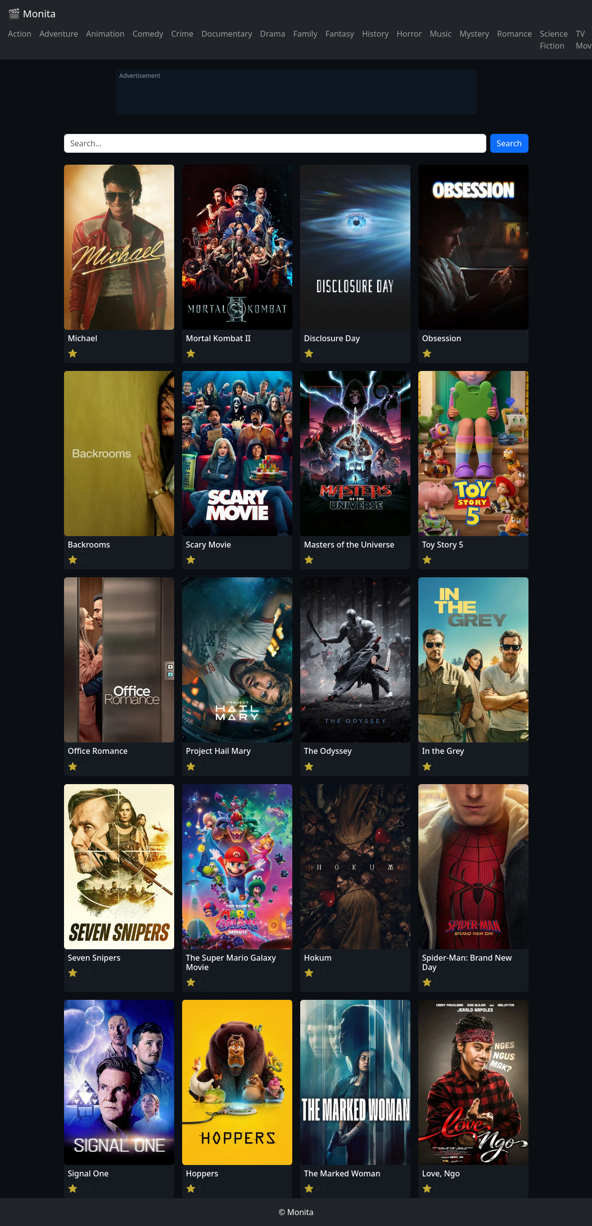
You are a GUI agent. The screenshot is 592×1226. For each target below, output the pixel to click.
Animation (105, 33)
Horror (409, 33)
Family (305, 33)
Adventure (58, 33)
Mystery (474, 33)
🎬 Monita (32, 13)
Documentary (226, 33)
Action (19, 33)
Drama (272, 33)
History (375, 33)
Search (509, 143)
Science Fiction (554, 39)
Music (441, 33)
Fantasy (340, 33)
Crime (182, 33)
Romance (514, 33)
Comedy (147, 33)
